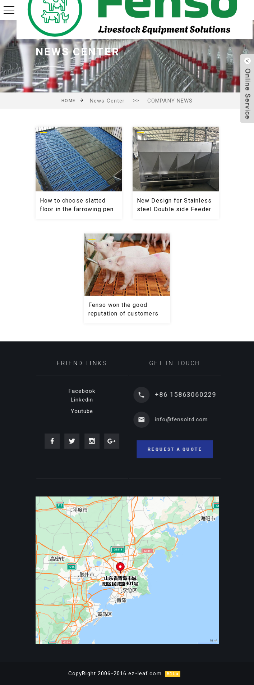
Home (68, 100)
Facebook (86, 391)
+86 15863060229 (192, 394)
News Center (107, 100)
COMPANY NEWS (170, 100)
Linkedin (86, 399)
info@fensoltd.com (188, 419)
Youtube (86, 411)
